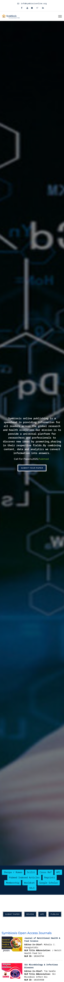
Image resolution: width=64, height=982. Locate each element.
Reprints (49, 877)
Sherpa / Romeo (13, 872)
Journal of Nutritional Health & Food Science (42, 939)
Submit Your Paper (32, 468)
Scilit (31, 872)
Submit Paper (12, 914)
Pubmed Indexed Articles (24, 877)
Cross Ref (45, 872)
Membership (12, 882)
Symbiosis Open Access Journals (27, 933)
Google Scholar (48, 882)
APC (58, 872)
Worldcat (29, 882)
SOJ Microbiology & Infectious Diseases (41, 966)
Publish (55, 914)
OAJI (32, 887)
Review (30, 914)
